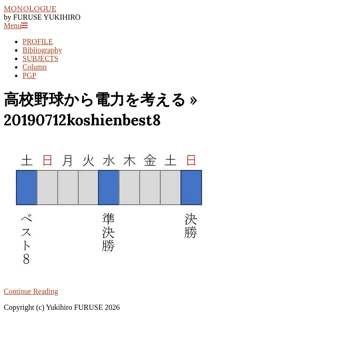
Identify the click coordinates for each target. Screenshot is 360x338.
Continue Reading (31, 291)
